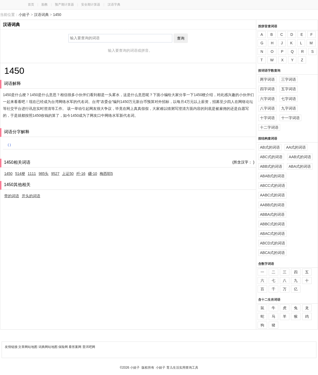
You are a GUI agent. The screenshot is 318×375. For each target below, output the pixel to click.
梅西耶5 (106, 173)
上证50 (68, 173)
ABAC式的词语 (272, 233)
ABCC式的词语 (272, 185)
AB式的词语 (270, 147)
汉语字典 (114, 4)
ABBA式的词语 (272, 214)
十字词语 (267, 118)
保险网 (63, 347)
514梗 (20, 173)
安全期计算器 (90, 4)
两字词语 (267, 79)
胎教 (44, 4)
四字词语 (267, 89)
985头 (43, 173)
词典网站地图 (48, 347)
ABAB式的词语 (272, 176)
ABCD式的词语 (272, 243)
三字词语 (288, 79)
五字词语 (288, 89)
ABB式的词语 (271, 166)
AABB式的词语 (272, 205)
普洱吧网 (88, 347)
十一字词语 (290, 118)
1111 (32, 173)
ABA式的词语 (300, 166)
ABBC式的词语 (272, 224)
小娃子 (24, 14)
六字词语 (267, 99)
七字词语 (288, 99)
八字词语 (267, 108)
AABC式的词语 (272, 195)
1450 (57, 14)
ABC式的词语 (271, 157)
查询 (180, 38)
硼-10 (92, 173)
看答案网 (75, 347)
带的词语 (11, 196)
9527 (55, 173)
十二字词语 (269, 127)
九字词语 (288, 108)
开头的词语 (31, 196)
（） (9, 145)
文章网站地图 (28, 347)
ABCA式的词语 (272, 253)
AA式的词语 (296, 147)
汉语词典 (41, 14)
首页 (31, 4)
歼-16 (80, 173)
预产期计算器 (64, 4)
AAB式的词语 (300, 157)
